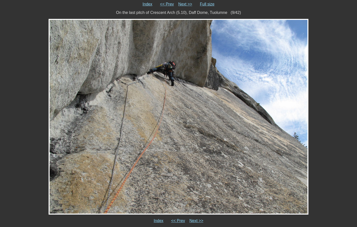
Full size (207, 4)
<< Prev (167, 4)
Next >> (185, 4)
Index (147, 4)
